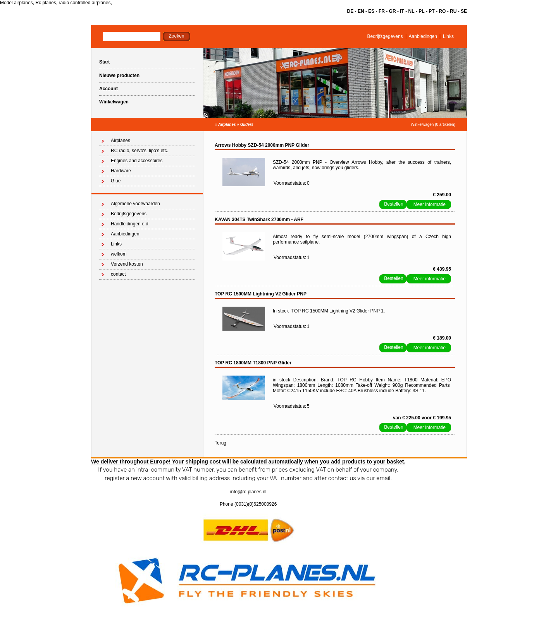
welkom (119, 254)
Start (104, 62)
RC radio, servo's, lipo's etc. (139, 150)
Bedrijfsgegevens (385, 36)
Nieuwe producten (119, 75)
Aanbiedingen (423, 36)
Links (448, 36)
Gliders (246, 124)
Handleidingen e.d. (130, 224)
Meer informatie (429, 204)
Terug (220, 443)
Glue (116, 181)
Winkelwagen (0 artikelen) (433, 124)
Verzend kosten (127, 264)
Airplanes (227, 124)
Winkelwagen (114, 102)
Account (108, 88)
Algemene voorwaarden (135, 203)
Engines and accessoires (136, 160)
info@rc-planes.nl (248, 491)
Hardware (121, 170)
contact (118, 274)
